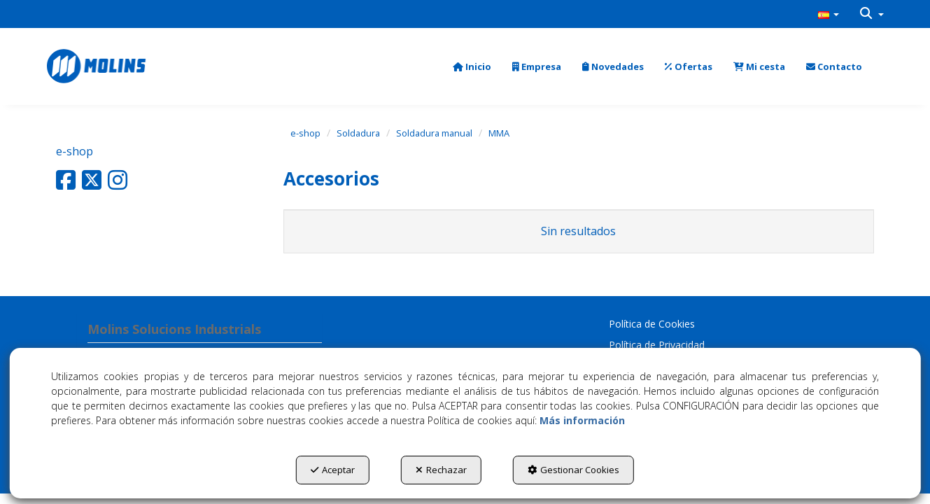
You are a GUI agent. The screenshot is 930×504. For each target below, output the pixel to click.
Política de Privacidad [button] (657, 344)
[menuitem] (829, 14)
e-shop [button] (74, 151)
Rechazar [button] (441, 469)
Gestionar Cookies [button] (573, 469)
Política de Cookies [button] (652, 323)
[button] (829, 14)
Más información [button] (582, 420)
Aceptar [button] (333, 469)
